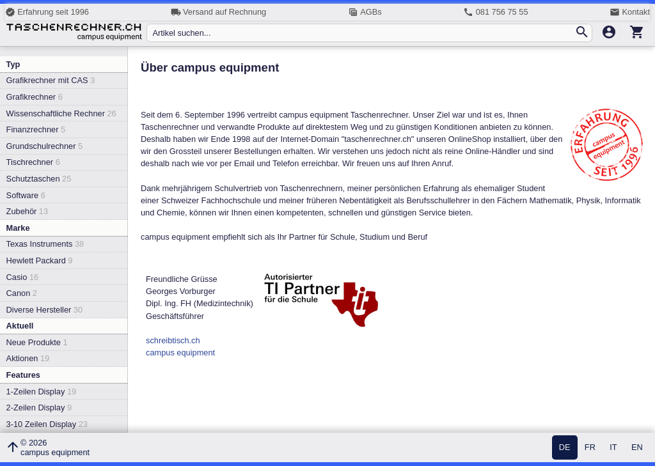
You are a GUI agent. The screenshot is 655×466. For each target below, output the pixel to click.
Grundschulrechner (44, 146)
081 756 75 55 (495, 12)
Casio (22, 277)
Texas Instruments (45, 244)
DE (565, 448)
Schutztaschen (39, 178)
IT (613, 448)
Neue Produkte (37, 342)
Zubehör (27, 211)
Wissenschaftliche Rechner (61, 113)
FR (590, 448)
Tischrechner (33, 162)
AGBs (365, 12)
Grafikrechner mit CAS (50, 80)
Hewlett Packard (39, 260)
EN (637, 448)
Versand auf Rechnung (218, 12)
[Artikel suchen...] (363, 33)
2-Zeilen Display (39, 407)
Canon (21, 293)
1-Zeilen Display (41, 391)
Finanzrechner (35, 129)
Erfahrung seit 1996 (47, 12)
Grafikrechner (34, 97)
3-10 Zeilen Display (47, 424)
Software (25, 195)
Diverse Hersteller (44, 310)
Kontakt (630, 12)
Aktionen (28, 358)
